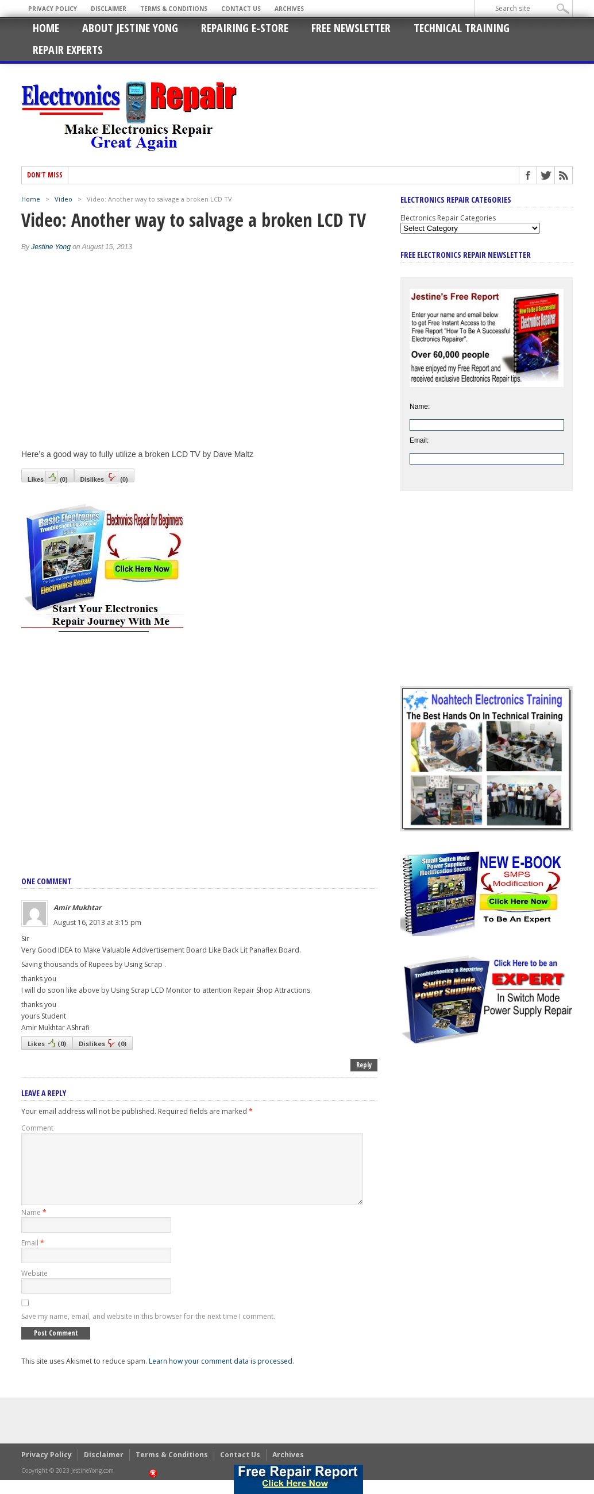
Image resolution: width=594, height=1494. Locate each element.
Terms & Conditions (173, 9)
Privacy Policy (52, 9)
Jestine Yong (51, 247)
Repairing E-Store (244, 28)
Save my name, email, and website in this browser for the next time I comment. (148, 1330)
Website (34, 1287)
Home (46, 28)
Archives (289, 9)
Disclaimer (108, 9)
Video (63, 199)
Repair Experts (68, 49)
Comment (37, 1128)
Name (34, 1226)
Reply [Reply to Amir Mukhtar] (364, 1065)
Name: (420, 406)
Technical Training (462, 28)
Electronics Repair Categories (448, 218)
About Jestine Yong (130, 28)
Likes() (48, 476)
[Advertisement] (199, 742)
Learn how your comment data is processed (220, 1375)
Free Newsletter (351, 28)
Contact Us (241, 9)
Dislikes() (104, 476)
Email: (419, 440)
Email (32, 1256)
